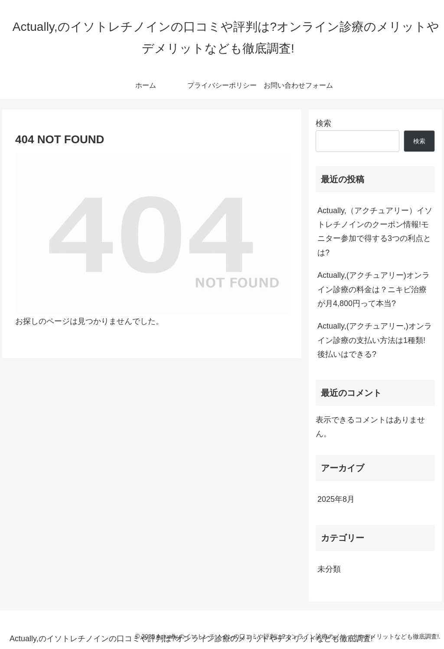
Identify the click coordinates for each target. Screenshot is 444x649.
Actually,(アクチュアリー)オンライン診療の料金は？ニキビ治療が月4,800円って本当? (373, 289)
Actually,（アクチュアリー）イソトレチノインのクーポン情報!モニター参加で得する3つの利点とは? (374, 231)
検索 (323, 123)
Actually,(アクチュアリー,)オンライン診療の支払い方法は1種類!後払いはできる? (374, 340)
